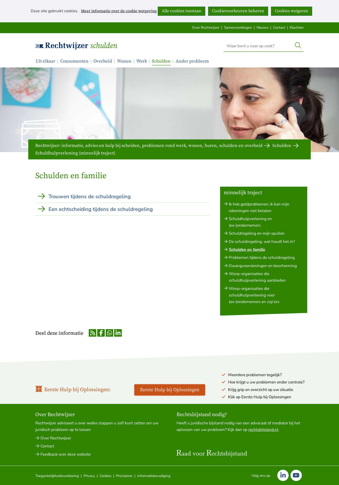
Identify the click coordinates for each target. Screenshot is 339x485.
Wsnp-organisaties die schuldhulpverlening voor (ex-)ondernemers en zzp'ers (254, 295)
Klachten (297, 27)
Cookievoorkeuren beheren (238, 11)
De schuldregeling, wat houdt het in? (262, 241)
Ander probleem (192, 61)
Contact (279, 27)
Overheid (102, 61)
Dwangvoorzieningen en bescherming (263, 265)
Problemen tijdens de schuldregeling (262, 257)
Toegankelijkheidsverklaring (57, 475)
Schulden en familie (247, 249)
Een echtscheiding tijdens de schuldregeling (100, 209)
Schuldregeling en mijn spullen (257, 233)
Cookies (105, 475)
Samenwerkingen (238, 27)
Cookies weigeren (291, 11)
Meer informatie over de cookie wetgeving (119, 11)
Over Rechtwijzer (205, 27)
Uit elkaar (45, 61)
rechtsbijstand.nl (263, 429)
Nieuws (262, 27)
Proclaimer (124, 475)
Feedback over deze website (65, 454)
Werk (141, 61)
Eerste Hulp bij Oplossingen (169, 390)
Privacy (89, 475)
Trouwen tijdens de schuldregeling (89, 196)
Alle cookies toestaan (181, 11)
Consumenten (74, 61)
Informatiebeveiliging (153, 475)
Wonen (124, 61)
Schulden (103, 46)
